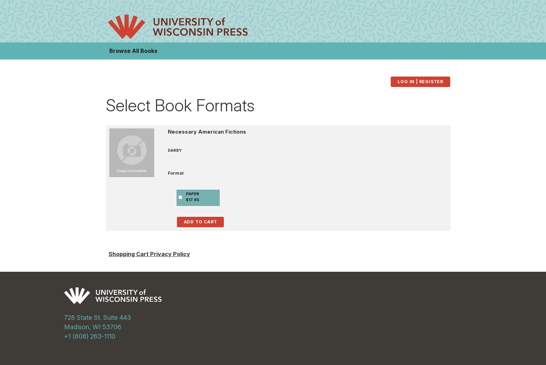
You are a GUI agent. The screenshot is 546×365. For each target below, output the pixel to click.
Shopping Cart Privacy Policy (149, 254)
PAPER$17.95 (192, 196)
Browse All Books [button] (133, 50)
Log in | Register (420, 81)
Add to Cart (200, 221)
